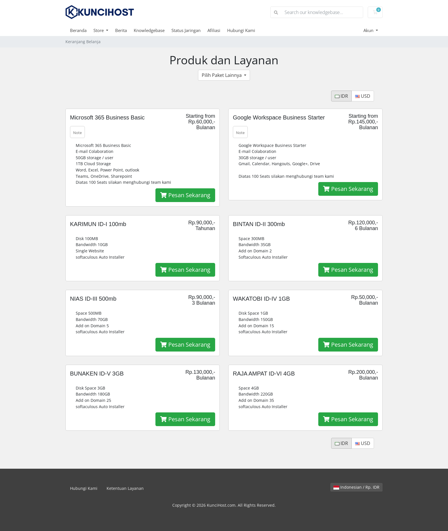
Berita (121, 30)
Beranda (78, 30)
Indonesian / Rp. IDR (356, 487)
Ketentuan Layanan (125, 488)
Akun (369, 30)
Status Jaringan (186, 30)
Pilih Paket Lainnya (222, 75)
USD (362, 96)
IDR (341, 96)
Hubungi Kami (241, 30)
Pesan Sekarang (185, 195)
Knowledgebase (149, 30)
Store (99, 30)
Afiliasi (213, 30)
